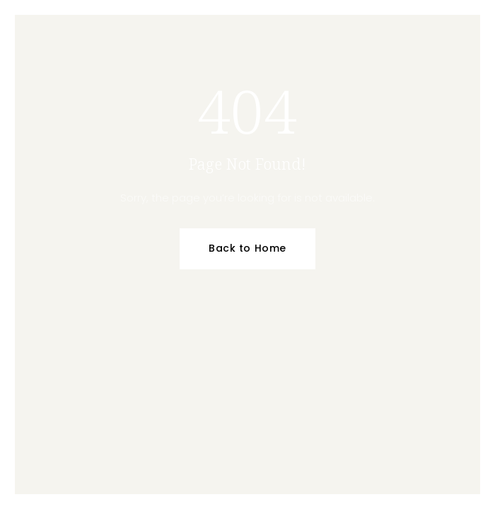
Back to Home (247, 248)
